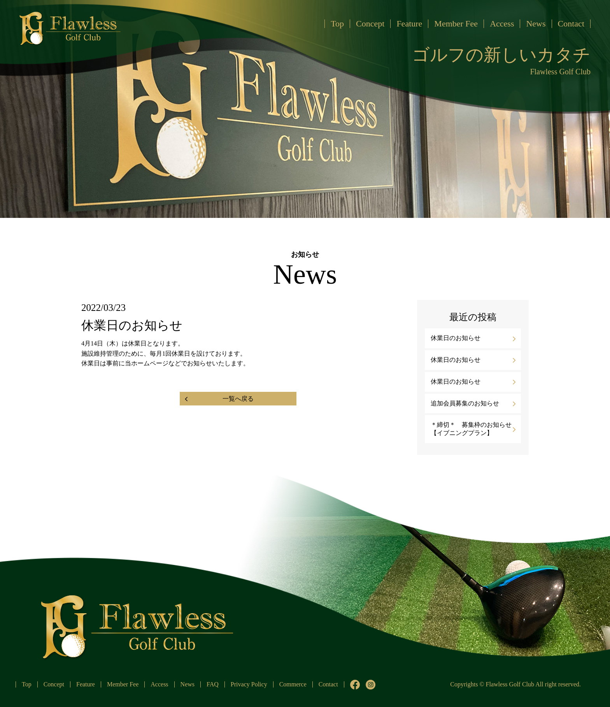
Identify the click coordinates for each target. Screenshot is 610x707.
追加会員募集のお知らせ (465, 403)
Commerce (293, 684)
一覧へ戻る (238, 398)
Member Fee (456, 23)
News (535, 23)
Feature (409, 23)
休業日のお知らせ (455, 338)
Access (502, 23)
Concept (370, 23)
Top (337, 23)
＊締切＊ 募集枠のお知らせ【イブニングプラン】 (471, 428)
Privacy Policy (249, 684)
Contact (571, 23)
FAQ (213, 684)
